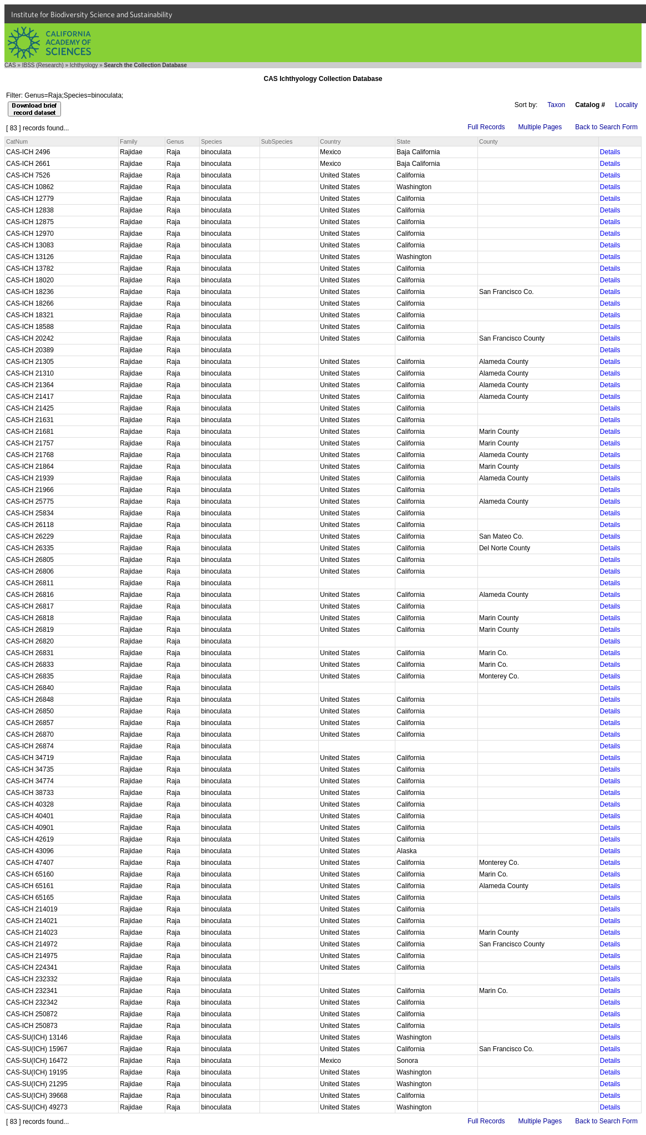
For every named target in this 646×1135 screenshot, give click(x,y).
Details (610, 152)
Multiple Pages (540, 127)
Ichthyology (84, 65)
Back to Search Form (606, 127)
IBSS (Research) (43, 65)
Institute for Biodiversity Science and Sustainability (91, 14)
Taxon (556, 105)
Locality (626, 105)
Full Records (486, 127)
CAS (10, 65)
